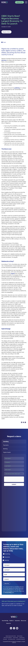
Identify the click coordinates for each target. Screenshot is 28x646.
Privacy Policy (8, 592)
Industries (17, 620)
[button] (26, 2)
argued (13, 273)
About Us (8, 623)
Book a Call (19, 2)
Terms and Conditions (8, 637)
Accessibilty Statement (20, 639)
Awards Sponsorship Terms (11, 636)
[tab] (14, 441)
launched (3, 60)
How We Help (5, 620)
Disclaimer (5, 639)
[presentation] (15, 479)
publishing (17, 88)
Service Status (19, 636)
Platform (11, 620)
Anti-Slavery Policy (11, 639)
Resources (23, 620)
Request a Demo (6, 32)
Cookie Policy (21, 637)
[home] (4, 2)
